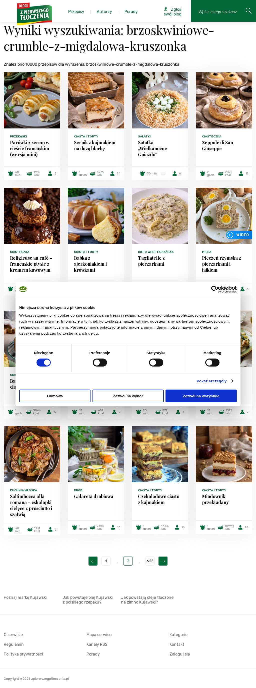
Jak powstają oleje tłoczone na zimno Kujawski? (147, 600)
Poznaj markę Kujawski (25, 597)
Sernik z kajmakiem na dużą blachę (95, 145)
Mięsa (206, 252)
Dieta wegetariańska (156, 252)
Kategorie (179, 634)
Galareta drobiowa (93, 496)
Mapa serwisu (99, 634)
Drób (78, 490)
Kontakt (177, 644)
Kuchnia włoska (23, 490)
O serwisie (13, 634)
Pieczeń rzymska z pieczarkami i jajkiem (221, 264)
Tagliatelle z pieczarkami (151, 261)
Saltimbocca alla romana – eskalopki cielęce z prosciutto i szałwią (31, 505)
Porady (93, 654)
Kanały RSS (97, 644)
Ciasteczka (211, 136)
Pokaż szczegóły (212, 381)
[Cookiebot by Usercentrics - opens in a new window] (215, 289)
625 (150, 561)
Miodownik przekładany (215, 499)
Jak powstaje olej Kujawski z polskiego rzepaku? (87, 600)
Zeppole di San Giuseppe (217, 145)
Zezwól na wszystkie (201, 396)
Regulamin (14, 644)
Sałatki (144, 136)
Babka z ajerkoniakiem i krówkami (90, 264)
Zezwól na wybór (128, 396)
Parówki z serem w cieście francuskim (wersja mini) (29, 148)
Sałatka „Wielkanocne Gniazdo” (152, 148)
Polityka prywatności (23, 654)
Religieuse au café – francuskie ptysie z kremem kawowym (31, 264)
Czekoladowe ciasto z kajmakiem (158, 499)
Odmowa (55, 396)
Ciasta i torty (86, 136)
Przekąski (18, 136)
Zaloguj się (180, 654)
